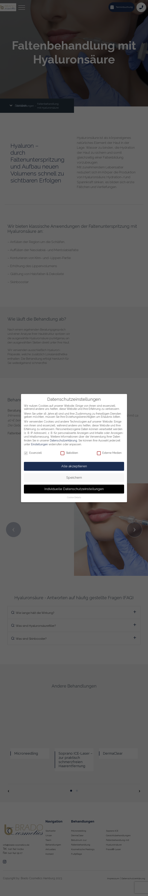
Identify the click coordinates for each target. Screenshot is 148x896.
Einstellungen (39, 444)
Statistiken (69, 452)
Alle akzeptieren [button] (74, 466)
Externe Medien (109, 452)
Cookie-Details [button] (74, 497)
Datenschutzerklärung (63, 440)
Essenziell (33, 452)
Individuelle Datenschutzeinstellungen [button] (74, 489)
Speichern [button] (74, 477)
